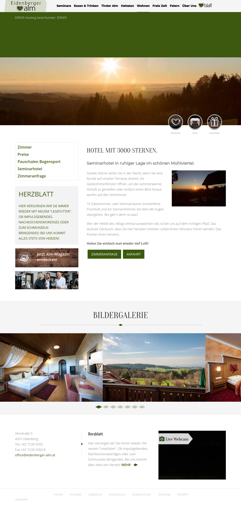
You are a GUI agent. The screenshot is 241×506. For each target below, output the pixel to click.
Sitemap (165, 494)
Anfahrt (134, 254)
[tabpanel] (51, 367)
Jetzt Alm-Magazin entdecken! (53, 257)
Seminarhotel (30, 168)
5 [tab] (128, 407)
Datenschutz (142, 494)
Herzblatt (205, 7)
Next (234, 369)
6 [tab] (135, 407)
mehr (126, 465)
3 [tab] (113, 407)
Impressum (117, 494)
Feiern (174, 6)
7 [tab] (142, 407)
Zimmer (25, 147)
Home (57, 494)
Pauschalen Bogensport (39, 161)
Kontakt (75, 494)
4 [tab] (120, 407)
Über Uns (189, 6)
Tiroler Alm (109, 6)
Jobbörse (94, 494)
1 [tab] (99, 407)
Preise (23, 154)
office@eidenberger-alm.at (35, 455)
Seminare (64, 6)
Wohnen (143, 6)
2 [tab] (106, 407)
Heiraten (127, 6)
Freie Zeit (159, 6)
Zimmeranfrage (32, 176)
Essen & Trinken (86, 6)
